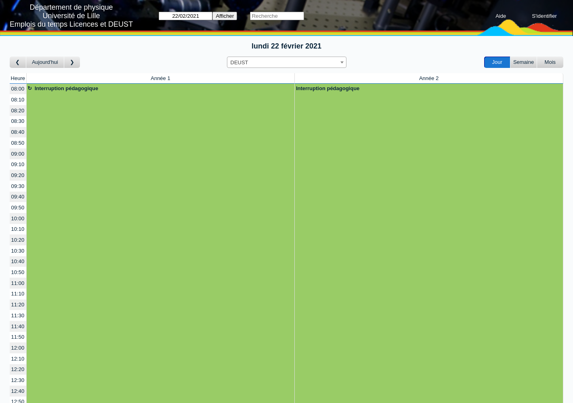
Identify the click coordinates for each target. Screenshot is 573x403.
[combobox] (286, 62)
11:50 (18, 337)
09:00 (18, 154)
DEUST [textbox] (239, 62)
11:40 (18, 326)
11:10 (18, 294)
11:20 (18, 305)
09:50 (18, 208)
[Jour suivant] (72, 62)
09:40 (18, 197)
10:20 (18, 240)
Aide (500, 16)
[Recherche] (277, 16)
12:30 (18, 380)
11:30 (18, 315)
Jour (497, 62)
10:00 (18, 218)
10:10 (18, 229)
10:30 (18, 251)
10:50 (18, 272)
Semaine (523, 62)
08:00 (18, 89)
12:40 (18, 391)
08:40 (18, 132)
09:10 (18, 164)
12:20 (18, 369)
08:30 (18, 121)
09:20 (18, 175)
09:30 (18, 186)
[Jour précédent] (18, 62)
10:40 (18, 261)
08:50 (18, 143)
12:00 (18, 348)
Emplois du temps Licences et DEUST (71, 24)
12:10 (18, 359)
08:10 (18, 100)
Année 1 (160, 78)
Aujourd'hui (45, 62)
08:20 (18, 111)
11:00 (18, 283)
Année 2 (429, 78)
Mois (550, 62)
